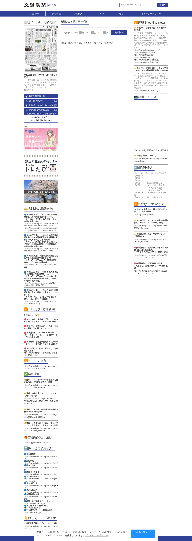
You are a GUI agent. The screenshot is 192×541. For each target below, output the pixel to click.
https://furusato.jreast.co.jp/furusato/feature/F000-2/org (40, 302)
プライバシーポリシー (92, 535)
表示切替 (119, 32)
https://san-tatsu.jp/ (32, 507)
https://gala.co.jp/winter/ (144, 214)
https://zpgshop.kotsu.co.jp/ (36, 442)
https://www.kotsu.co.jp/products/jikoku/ (41, 457)
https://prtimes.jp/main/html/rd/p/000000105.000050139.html (150, 272)
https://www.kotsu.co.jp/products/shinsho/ (40, 497)
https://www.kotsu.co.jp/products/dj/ (40, 474)
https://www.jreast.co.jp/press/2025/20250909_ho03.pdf (151, 226)
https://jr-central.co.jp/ (143, 55)
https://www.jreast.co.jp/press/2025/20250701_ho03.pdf (151, 240)
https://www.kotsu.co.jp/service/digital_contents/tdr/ (40, 479)
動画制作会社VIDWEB (157, 150)
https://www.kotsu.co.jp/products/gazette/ (41, 486)
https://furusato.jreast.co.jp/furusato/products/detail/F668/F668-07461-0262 (41, 229)
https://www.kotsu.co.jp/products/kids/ (41, 492)
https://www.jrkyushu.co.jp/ (146, 62)
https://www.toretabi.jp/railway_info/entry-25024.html (40, 354)
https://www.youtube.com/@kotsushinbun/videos (150, 159)
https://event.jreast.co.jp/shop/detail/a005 (40, 265)
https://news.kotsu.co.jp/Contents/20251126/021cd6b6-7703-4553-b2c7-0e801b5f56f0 (41, 401)
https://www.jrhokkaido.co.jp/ (147, 50)
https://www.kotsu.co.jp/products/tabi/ (41, 463)
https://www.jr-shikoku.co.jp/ (146, 59)
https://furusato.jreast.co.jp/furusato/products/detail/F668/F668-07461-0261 (41, 224)
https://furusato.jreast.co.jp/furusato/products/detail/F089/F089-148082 (41, 249)
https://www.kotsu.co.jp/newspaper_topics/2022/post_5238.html (41, 367)
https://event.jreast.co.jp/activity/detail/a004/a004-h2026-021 (40, 284)
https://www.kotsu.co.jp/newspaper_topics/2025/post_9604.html (41, 415)
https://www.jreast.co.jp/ (144, 52)
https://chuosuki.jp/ (32, 512)
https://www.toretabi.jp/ (34, 503)
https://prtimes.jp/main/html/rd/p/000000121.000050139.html (150, 256)
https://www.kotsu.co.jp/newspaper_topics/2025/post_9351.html (41, 429)
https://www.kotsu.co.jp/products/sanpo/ (41, 468)
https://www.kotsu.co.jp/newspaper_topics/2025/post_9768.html (41, 386)
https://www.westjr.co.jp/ (145, 57)
